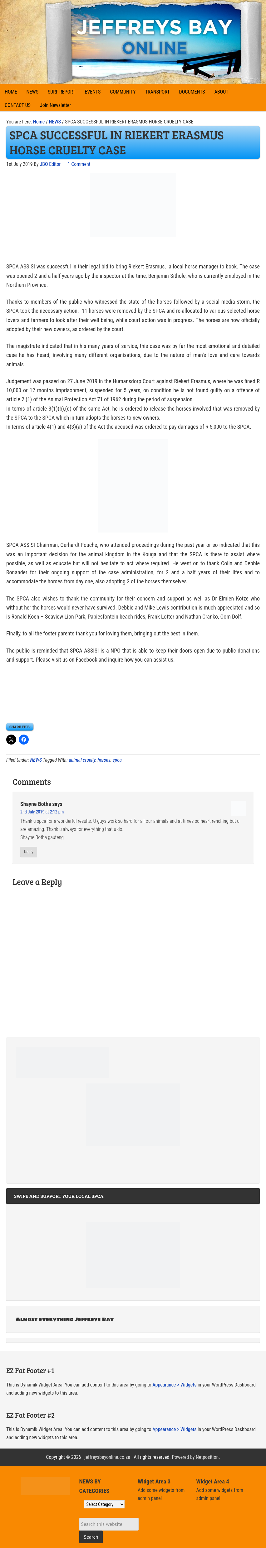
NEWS (36, 760)
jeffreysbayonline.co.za (107, 1457)
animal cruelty (82, 760)
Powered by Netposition (195, 1457)
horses (103, 760)
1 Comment (79, 164)
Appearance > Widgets (174, 1385)
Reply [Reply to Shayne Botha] (28, 851)
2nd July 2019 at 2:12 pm (42, 811)
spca (117, 760)
